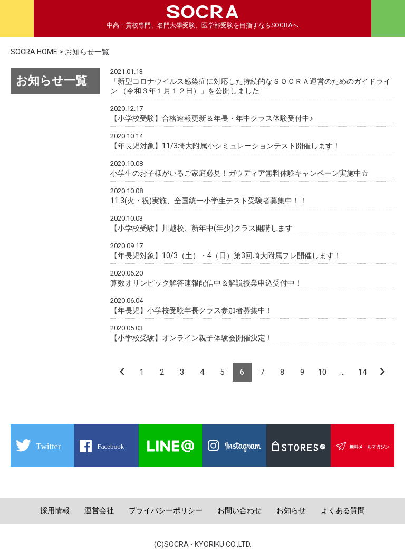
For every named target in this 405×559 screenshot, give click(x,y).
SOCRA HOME (34, 52)
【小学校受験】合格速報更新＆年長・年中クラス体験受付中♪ (211, 118)
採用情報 (55, 510)
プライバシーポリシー (165, 510)
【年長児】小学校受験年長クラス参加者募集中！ (191, 310)
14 (362, 372)
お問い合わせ (239, 510)
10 (322, 372)
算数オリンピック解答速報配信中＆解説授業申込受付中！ (206, 283)
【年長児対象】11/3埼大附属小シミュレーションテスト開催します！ (225, 145)
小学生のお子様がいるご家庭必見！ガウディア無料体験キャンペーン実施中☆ (239, 173)
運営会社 (99, 510)
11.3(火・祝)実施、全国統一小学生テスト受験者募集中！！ (208, 200)
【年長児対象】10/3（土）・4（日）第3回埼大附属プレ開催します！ (225, 255)
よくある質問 (343, 510)
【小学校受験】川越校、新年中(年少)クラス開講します (201, 228)
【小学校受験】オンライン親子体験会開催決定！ (191, 338)
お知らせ (291, 510)
